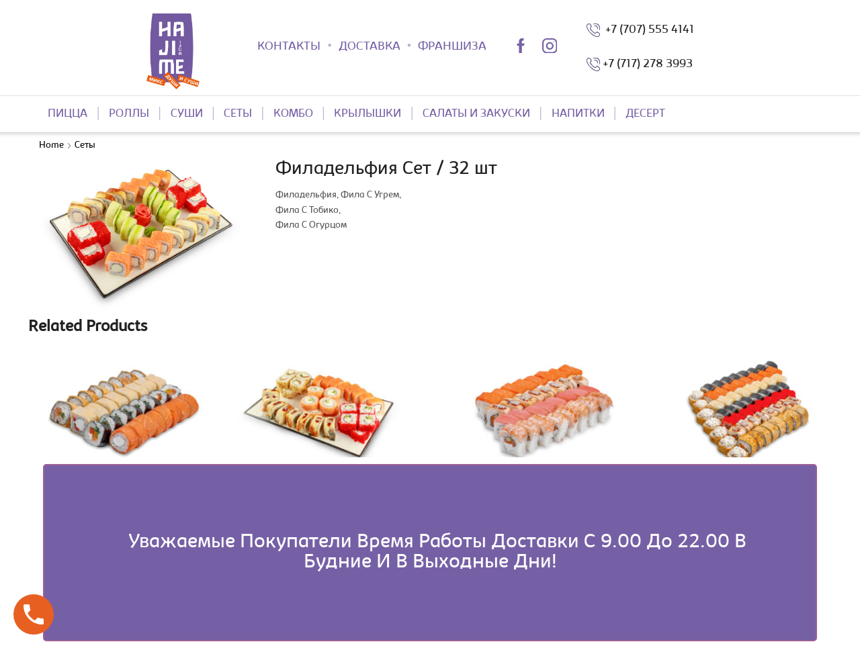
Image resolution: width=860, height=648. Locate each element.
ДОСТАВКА (369, 47)
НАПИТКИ (578, 114)
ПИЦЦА (67, 114)
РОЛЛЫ (129, 114)
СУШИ (187, 114)
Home (51, 145)
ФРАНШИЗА (452, 47)
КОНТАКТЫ (288, 47)
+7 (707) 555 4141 (647, 30)
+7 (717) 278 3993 (648, 64)
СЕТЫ (238, 114)
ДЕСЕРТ (645, 114)
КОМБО (293, 114)
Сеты (85, 145)
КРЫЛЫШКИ (367, 114)
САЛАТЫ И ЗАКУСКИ (476, 114)
